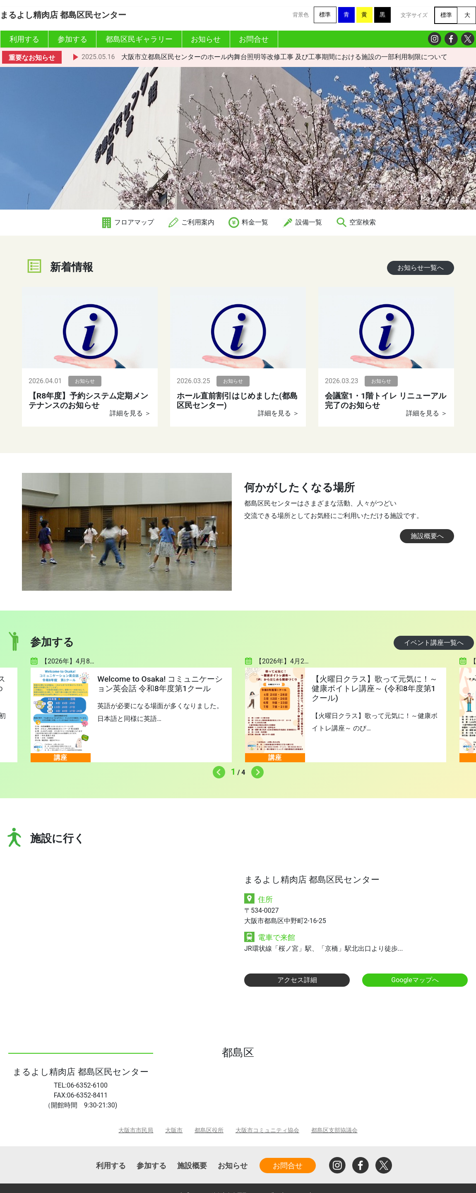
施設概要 (192, 1165)
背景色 (301, 15)
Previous (217, 770)
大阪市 (174, 1130)
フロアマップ (127, 222)
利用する (111, 1165)
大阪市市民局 (135, 1130)
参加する (151, 1165)
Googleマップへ (415, 980)
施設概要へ (427, 536)
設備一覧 (301, 222)
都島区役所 (209, 1130)
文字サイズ (414, 15)
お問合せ (288, 1165)
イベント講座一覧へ (434, 643)
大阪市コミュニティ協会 (267, 1130)
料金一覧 (248, 222)
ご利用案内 (190, 222)
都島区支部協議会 (334, 1130)
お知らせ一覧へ (420, 268)
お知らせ (233, 1165)
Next (255, 770)
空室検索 (355, 222)
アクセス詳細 (297, 980)
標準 (325, 14)
